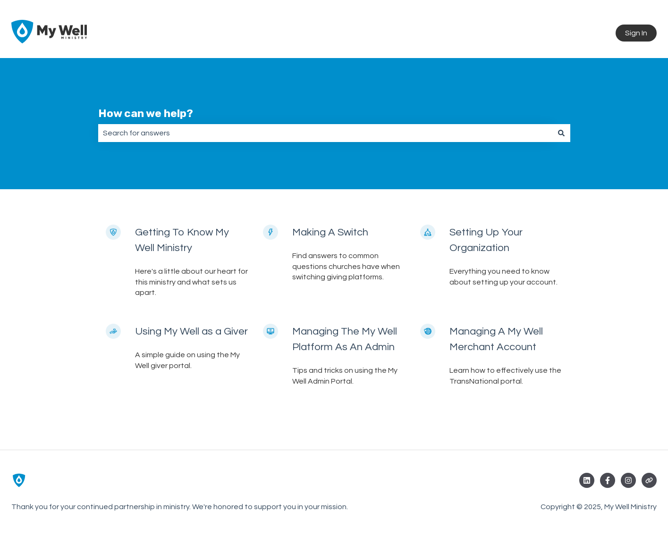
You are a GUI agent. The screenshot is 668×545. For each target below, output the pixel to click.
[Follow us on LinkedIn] (586, 480)
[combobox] (325, 133)
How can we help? (145, 113)
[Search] (561, 133)
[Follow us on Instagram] (628, 480)
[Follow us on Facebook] (607, 480)
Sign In (636, 33)
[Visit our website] (649, 480)
